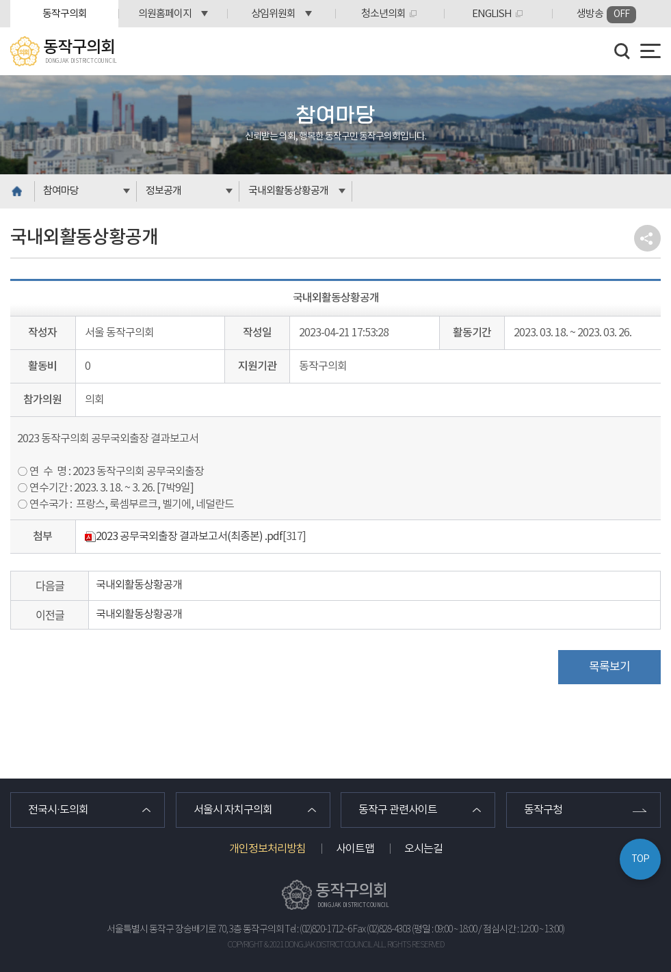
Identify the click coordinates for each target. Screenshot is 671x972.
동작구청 (543, 810)
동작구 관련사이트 (397, 810)
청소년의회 (383, 14)
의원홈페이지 (165, 14)
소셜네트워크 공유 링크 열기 (647, 238)
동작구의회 (64, 14)
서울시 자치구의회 (233, 810)
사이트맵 (355, 849)
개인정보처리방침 (267, 849)
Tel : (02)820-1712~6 (318, 929)
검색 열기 (622, 51)
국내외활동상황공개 (288, 191)
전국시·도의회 (58, 810)
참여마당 (61, 191)
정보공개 (163, 191)
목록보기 (609, 667)
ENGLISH (492, 14)
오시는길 (423, 849)
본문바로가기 (0, 0)
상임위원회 (273, 14)
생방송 (606, 14)
